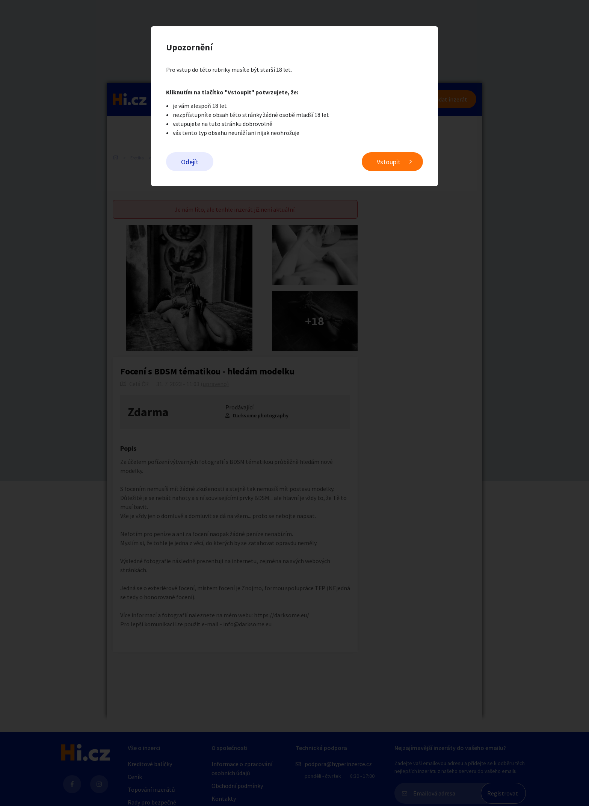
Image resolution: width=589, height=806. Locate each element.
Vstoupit (388, 162)
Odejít (189, 162)
